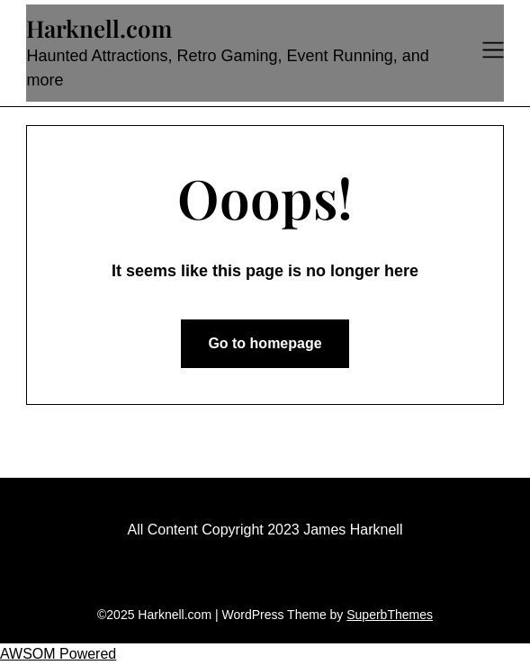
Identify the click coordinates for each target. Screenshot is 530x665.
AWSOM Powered (58, 653)
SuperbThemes (389, 614)
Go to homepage (264, 343)
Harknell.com (99, 28)
